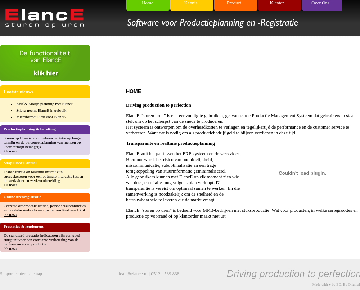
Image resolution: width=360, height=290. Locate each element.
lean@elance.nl (133, 273)
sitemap (35, 273)
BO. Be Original (348, 284)
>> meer (10, 151)
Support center (12, 273)
